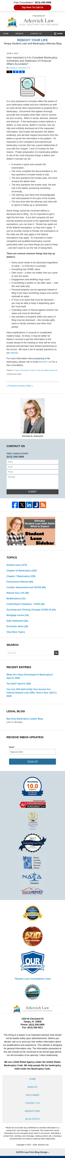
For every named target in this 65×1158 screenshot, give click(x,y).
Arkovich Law (45, 362)
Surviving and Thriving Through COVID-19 (32, 610)
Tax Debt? (12, 684)
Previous (12, 385)
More (59, 34)
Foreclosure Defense (20, 582)
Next (30, 385)
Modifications (16, 599)
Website (21, 34)
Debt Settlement (17, 621)
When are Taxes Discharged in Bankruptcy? (30, 675)
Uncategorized (52, 370)
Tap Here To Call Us (32, 7)
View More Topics (16, 633)
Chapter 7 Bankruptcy (37, 370)
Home (6, 34)
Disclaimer (32, 1096)
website (14, 353)
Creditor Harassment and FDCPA (26, 588)
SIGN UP (32, 762)
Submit (32, 492)
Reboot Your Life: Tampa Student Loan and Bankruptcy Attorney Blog (32, 21)
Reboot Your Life (18, 593)
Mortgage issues (18, 616)
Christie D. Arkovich (32, 417)
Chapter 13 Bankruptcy (21, 370)
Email (12, 748)
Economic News (18, 627)
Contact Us (37, 34)
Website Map (32, 1113)
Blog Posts (32, 1121)
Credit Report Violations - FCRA (26, 604)
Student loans (17, 565)
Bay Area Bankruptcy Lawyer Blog (25, 719)
